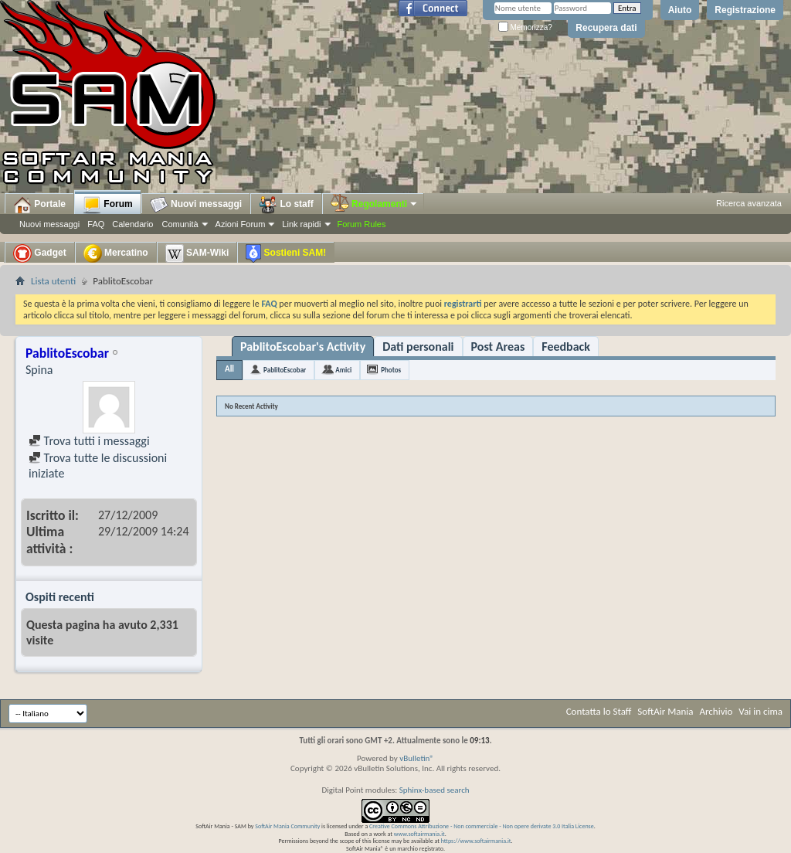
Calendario (132, 224)
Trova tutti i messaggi (89, 440)
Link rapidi (301, 224)
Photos (391, 369)
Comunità (179, 224)
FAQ (95, 224)
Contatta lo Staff (599, 711)
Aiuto (680, 10)
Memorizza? (525, 27)
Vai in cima (760, 711)
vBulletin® (416, 758)
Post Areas (498, 346)
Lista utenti (53, 281)
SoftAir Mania (665, 711)
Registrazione (745, 10)
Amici (343, 369)
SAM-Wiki (197, 253)
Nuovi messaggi (49, 224)
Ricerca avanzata (749, 203)
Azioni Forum (241, 224)
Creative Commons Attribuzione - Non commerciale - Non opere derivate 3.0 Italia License (481, 826)
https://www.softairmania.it (476, 841)
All (229, 369)
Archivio (716, 711)
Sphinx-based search (434, 790)
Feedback (565, 346)
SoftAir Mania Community (287, 826)
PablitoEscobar (284, 369)
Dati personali (417, 346)
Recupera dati (606, 27)
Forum (108, 204)
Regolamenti (375, 204)
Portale (39, 204)
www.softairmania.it (419, 834)
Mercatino (115, 253)
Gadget (39, 253)
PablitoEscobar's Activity (302, 346)
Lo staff (286, 204)
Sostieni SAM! (286, 253)
